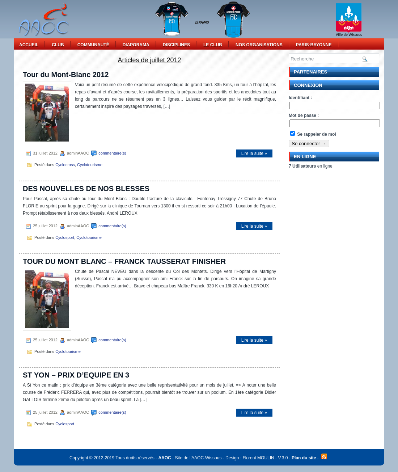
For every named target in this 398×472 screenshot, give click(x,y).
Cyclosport (64, 237)
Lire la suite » (254, 153)
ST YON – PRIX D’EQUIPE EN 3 (76, 375)
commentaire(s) (112, 153)
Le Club (212, 44)
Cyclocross (65, 165)
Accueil (28, 44)
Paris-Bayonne (314, 44)
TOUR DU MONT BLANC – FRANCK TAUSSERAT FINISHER (124, 261)
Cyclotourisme (89, 165)
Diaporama (136, 44)
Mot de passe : (304, 115)
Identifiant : (300, 97)
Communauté (93, 44)
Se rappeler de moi (313, 134)
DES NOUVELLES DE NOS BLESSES (86, 189)
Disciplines (176, 44)
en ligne (311, 166)
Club (58, 44)
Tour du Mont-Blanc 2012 (66, 75)
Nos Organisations (259, 44)
